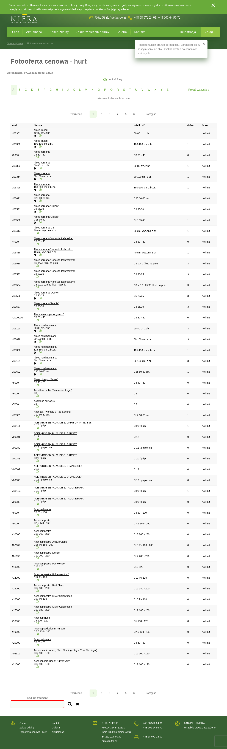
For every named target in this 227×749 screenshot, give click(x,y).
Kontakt (139, 31)
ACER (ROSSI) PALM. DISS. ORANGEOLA (58, 466)
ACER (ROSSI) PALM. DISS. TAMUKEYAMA (59, 487)
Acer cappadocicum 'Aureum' (50, 628)
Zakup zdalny (59, 31)
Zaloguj (210, 31)
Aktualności (34, 31)
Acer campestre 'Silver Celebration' (53, 596)
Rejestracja (188, 31)
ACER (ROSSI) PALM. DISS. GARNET (55, 433)
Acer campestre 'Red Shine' (49, 585)
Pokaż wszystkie (198, 89)
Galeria (122, 31)
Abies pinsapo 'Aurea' (46, 379)
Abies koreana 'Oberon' (46, 292)
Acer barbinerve (42, 509)
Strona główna (15, 43)
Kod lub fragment (37, 698)
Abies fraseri (41, 130)
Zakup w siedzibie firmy (92, 31)
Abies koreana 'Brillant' (46, 206)
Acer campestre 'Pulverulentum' (51, 574)
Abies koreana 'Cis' (44, 227)
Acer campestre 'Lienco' (47, 552)
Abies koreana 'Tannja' (46, 303)
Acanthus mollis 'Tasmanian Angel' (53, 390)
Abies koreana (42, 151)
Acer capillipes (42, 617)
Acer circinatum (42, 639)
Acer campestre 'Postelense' (49, 563)
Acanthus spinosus (44, 401)
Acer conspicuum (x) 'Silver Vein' (52, 661)
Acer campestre (42, 520)
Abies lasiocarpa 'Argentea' (49, 314)
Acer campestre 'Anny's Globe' (50, 541)
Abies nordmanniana (45, 325)
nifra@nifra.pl (109, 741)
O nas (15, 31)
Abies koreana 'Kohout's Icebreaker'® (54, 260)
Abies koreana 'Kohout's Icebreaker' (53, 238)
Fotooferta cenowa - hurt (33, 732)
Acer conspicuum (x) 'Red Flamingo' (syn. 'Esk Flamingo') (65, 650)
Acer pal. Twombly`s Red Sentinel (52, 411)
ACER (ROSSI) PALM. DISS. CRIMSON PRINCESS (63, 422)
